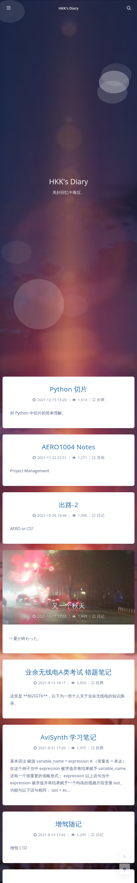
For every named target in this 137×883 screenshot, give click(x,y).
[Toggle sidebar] (8, 8)
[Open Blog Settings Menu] (124, 869)
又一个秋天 (68, 605)
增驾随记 (68, 823)
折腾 (100, 399)
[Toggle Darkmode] (124, 856)
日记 (100, 515)
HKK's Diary (68, 8)
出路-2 (68, 504)
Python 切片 (68, 389)
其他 (100, 457)
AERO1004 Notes (68, 446)
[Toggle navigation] (128, 8)
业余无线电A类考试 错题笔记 (68, 672)
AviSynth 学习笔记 (69, 737)
